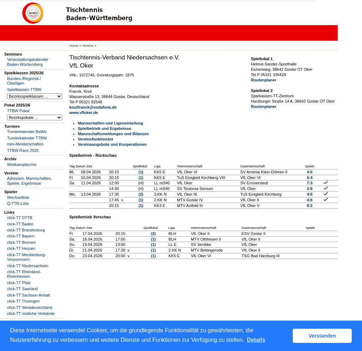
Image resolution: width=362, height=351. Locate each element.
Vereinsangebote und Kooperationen (112, 144)
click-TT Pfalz (19, 283)
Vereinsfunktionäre (95, 139)
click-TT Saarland (22, 289)
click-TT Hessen (21, 248)
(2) (141, 194)
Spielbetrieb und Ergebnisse (104, 128)
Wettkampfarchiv (21, 164)
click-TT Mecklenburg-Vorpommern (26, 257)
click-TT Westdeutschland (29, 307)
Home (73, 45)
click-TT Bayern (21, 236)
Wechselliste (18, 197)
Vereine (87, 45)
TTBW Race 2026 (23, 150)
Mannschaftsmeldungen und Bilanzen (113, 134)
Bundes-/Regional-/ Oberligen (24, 80)
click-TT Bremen (21, 242)
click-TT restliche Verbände (31, 313)
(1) (141, 172)
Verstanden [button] (322, 336)
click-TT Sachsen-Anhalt (28, 295)
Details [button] (256, 340)
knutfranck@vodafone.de (93, 107)
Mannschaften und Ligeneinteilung (110, 123)
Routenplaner (263, 80)
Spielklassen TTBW (24, 89)
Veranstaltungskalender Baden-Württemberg (27, 61)
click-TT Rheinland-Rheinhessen (24, 274)
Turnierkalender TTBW (27, 138)
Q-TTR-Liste (18, 203)
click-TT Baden (20, 224)
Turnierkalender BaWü (27, 132)
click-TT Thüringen (23, 301)
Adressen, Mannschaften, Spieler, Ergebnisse (29, 180)
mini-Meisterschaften (25, 144)
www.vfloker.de (83, 112)
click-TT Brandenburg (26, 230)
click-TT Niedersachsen (27, 266)
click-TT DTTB (19, 217)
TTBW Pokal (18, 111)
